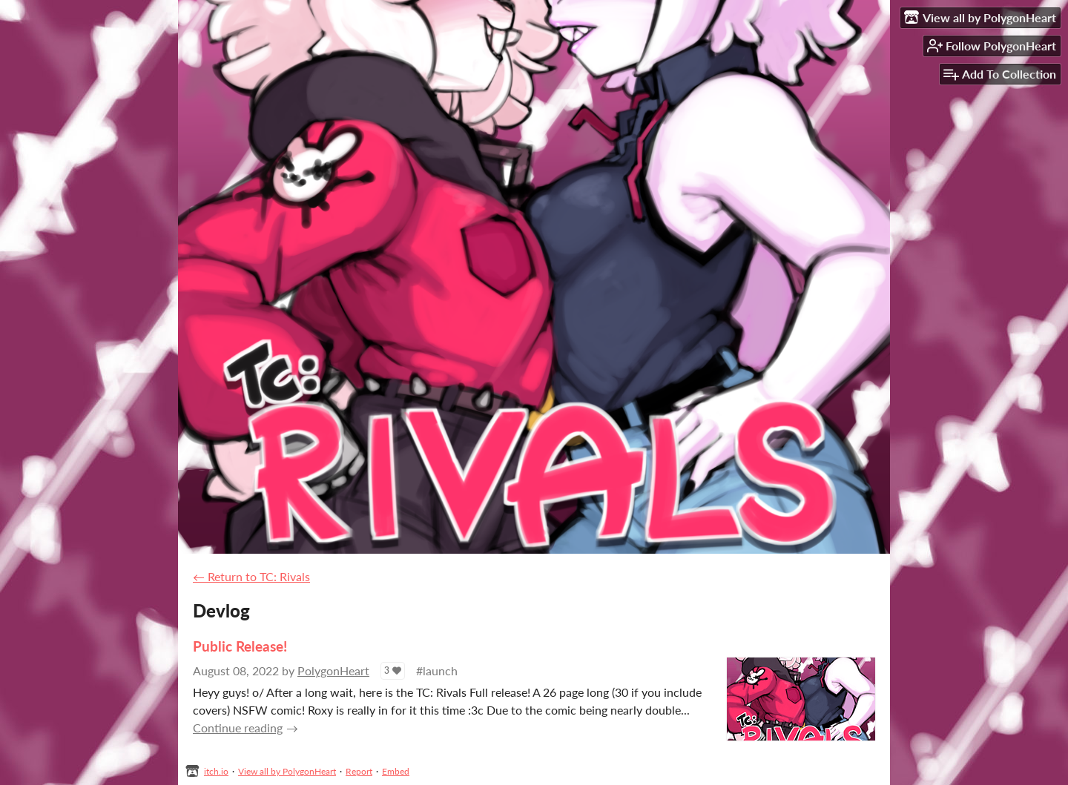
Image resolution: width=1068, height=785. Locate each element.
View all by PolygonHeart (287, 771)
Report (359, 771)
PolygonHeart (333, 670)
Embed (395, 771)
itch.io (216, 771)
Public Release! (240, 646)
